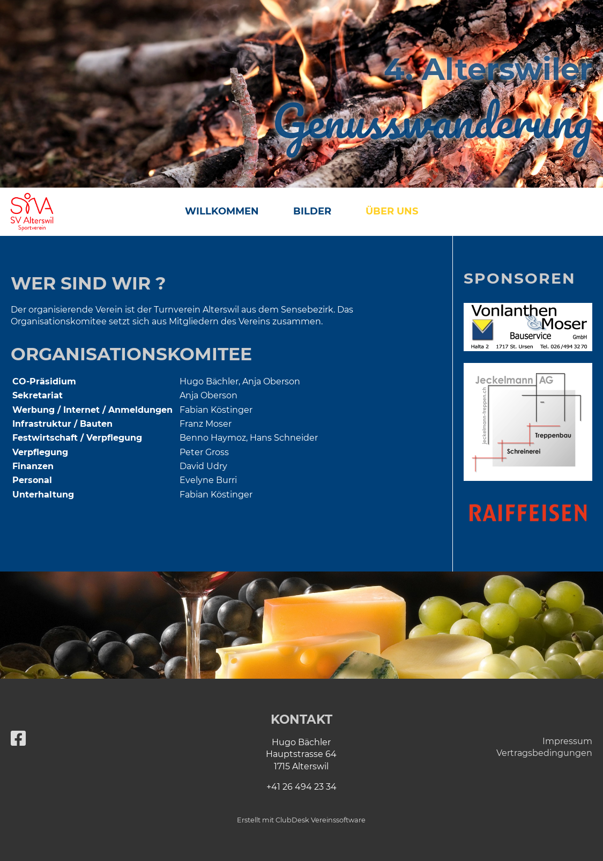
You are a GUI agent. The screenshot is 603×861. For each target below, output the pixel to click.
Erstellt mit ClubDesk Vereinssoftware (301, 820)
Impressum (567, 741)
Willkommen (222, 211)
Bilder (312, 211)
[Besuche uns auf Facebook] (18, 738)
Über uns (392, 211)
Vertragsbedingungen (544, 753)
